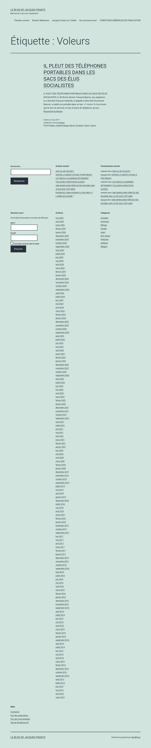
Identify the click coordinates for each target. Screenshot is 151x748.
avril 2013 (60, 694)
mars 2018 (60, 515)
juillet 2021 (60, 425)
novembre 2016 (62, 561)
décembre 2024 (62, 279)
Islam (103, 232)
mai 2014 (60, 654)
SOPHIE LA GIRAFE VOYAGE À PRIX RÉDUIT (74, 175)
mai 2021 (60, 432)
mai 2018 (60, 508)
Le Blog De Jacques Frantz (28, 9)
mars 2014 (60, 661)
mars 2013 (60, 697)
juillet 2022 (60, 382)
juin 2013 (59, 686)
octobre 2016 (61, 565)
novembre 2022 (62, 368)
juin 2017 (59, 536)
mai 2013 (60, 690)
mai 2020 (60, 454)
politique (61, 123)
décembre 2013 (62, 669)
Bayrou (52, 125)
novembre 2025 (62, 239)
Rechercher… (16, 166)
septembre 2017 (62, 533)
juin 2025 (59, 257)
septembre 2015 (62, 608)
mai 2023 (60, 347)
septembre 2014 (62, 640)
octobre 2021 (61, 415)
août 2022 (60, 379)
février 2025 (61, 272)
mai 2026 (60, 218)
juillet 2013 (60, 683)
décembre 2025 (62, 236)
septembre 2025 (62, 246)
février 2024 (61, 314)
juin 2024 (59, 300)
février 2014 (61, 665)
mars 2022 (60, 397)
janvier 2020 (61, 468)
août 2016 (60, 572)
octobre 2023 (61, 329)
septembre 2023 (62, 332)
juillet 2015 (60, 615)
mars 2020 (60, 461)
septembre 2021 (62, 418)
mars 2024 (60, 311)
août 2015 (60, 611)
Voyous (93, 125)
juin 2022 (59, 386)
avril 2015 (60, 626)
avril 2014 (60, 658)
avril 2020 (60, 458)
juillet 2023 (60, 339)
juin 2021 (59, 429)
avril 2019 (60, 493)
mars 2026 (60, 225)
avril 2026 (60, 221)
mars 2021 (60, 440)
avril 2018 (60, 511)
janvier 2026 (61, 232)
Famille (104, 229)
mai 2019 (60, 490)
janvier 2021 (61, 447)
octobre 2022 (61, 372)
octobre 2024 (61, 286)
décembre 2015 (62, 601)
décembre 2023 (62, 322)
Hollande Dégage (62, 125)
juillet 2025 (60, 254)
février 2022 (61, 400)
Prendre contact (21, 20)
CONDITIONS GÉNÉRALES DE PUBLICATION (120, 20)
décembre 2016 (62, 558)
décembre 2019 (62, 472)
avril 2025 (60, 264)
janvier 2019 (61, 497)
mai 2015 (60, 622)
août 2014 (60, 644)
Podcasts (105, 239)
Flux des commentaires (20, 719)
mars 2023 (60, 354)
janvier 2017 (61, 554)
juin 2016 (59, 579)
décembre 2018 (62, 501)
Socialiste (79, 125)
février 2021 (61, 443)
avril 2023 (60, 350)
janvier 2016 (61, 597)
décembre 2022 (62, 365)
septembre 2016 (62, 568)
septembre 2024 (62, 289)
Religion (104, 246)
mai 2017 (60, 540)
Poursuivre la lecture (53, 111)
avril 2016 (60, 586)
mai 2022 (60, 390)
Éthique (104, 225)
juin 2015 (59, 619)
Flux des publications (19, 715)
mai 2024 (60, 304)
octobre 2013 (61, 672)
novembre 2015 (62, 604)
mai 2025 (60, 261)
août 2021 (60, 422)
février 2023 (61, 357)
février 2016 (61, 594)
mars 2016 (60, 590)
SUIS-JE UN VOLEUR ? (65, 171)
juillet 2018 (60, 504)
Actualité (104, 218)
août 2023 (60, 336)
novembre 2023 (62, 325)
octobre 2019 (61, 479)
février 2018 (61, 518)
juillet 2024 (60, 297)
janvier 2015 (61, 636)
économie (105, 221)
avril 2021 (60, 436)
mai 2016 (60, 583)
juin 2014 (59, 651)
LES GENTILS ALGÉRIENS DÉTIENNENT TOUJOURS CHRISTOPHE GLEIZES (117, 185)
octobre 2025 (61, 243)
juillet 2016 (60, 576)
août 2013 (60, 679)
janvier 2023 (61, 361)
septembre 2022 (62, 375)
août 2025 (60, 250)
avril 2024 (60, 307)
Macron (72, 125)
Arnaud (104, 175)
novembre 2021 (62, 411)
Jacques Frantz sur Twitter (64, 20)
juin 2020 (59, 450)
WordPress (135, 737)
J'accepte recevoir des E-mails (25, 244)
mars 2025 (60, 268)
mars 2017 (60, 547)
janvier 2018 (61, 522)
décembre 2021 (62, 407)
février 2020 (61, 465)
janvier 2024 (61, 318)
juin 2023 (59, 343)
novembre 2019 (62, 475)
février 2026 (61, 229)
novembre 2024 (62, 282)
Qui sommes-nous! (88, 20)
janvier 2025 (61, 275)
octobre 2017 (61, 529)
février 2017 (61, 551)
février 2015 (61, 633)
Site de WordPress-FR (20, 723)
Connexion (15, 712)
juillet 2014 (60, 647)
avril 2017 (60, 543)
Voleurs (87, 125)
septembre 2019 (62, 483)
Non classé (105, 236)
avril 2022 (60, 393)
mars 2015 (60, 629)
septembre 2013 (62, 676)
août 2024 (60, 293)
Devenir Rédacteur (40, 20)
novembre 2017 (62, 526)
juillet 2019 (60, 486)
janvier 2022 (61, 404)
